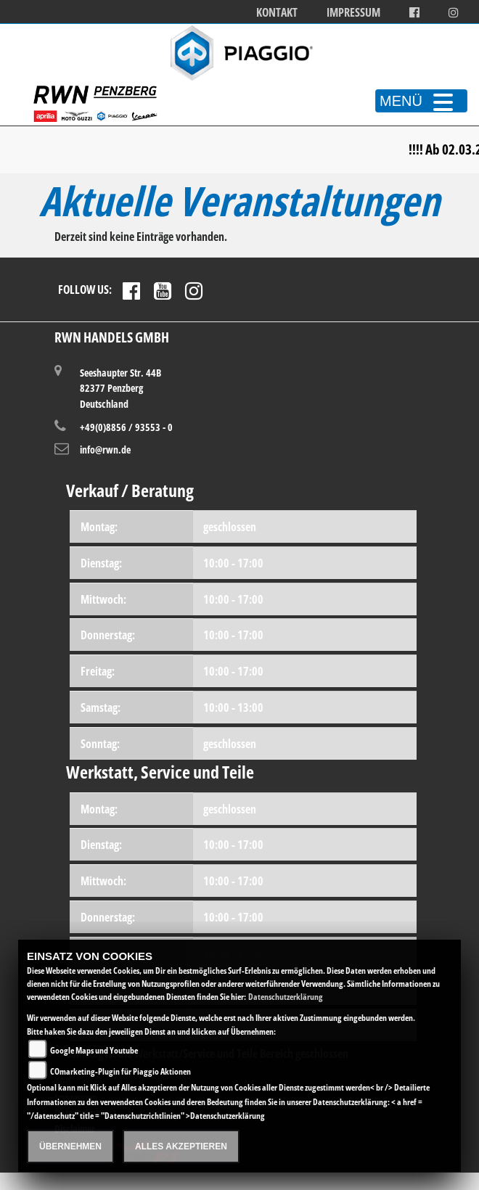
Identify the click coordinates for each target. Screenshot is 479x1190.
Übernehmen (70, 1146)
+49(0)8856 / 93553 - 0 (126, 427)
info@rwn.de (105, 449)
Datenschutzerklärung (285, 996)
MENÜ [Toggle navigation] (421, 101)
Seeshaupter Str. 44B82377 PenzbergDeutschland (120, 388)
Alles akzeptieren (181, 1146)
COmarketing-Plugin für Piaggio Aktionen (120, 1071)
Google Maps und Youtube (94, 1050)
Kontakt (277, 13)
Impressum (353, 13)
